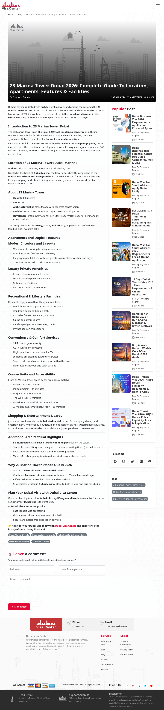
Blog (103, 649)
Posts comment (19, 606)
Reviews (105, 669)
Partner (104, 659)
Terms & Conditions (125, 643)
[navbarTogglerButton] (157, 6)
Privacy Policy (126, 649)
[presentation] (32, 595)
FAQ (103, 654)
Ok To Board (107, 664)
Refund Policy (126, 654)
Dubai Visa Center (66, 525)
